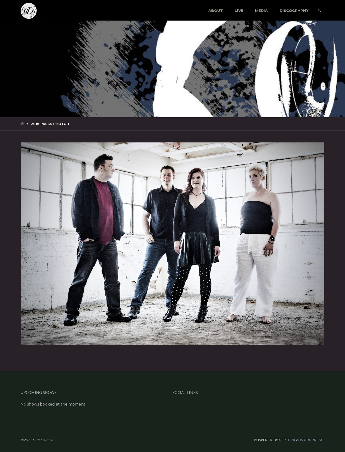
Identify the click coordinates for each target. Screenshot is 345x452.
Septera (286, 440)
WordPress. (312, 440)
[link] (319, 10)
